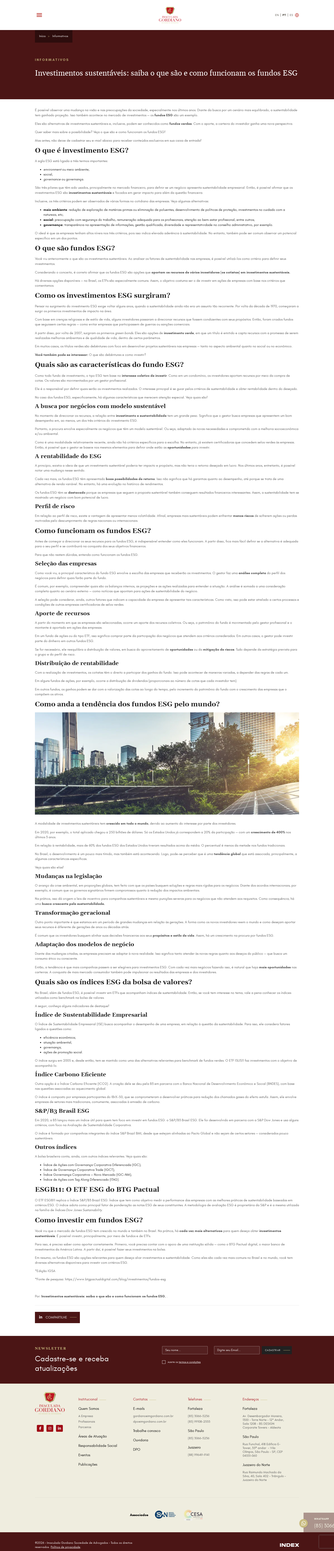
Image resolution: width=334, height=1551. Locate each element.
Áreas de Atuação (92, 1429)
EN (277, 15)
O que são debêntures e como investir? (117, 355)
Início (42, 36)
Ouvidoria (140, 1433)
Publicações (87, 1457)
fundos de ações (62, 681)
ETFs (105, 281)
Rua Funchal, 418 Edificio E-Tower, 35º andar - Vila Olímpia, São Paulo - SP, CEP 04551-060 (263, 1442)
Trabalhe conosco (146, 1424)
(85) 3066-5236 (198, 1409)
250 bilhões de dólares (126, 832)
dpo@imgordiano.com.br (149, 1414)
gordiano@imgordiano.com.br (153, 1409)
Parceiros (84, 1420)
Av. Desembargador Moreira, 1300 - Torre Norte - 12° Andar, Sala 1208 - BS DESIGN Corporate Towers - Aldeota (263, 1414)
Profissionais (86, 1414)
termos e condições (198, 1362)
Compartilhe (58, 1317)
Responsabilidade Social (97, 1439)
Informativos (60, 36)
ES (291, 15)
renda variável (66, 484)
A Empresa (85, 1409)
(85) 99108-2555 (199, 1414)
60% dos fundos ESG (104, 845)
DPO (136, 1442)
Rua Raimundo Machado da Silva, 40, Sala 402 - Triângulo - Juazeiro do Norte (264, 1469)
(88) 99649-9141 (198, 1448)
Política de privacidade (65, 1540)
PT (284, 15)
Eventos (84, 1448)
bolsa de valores (92, 998)
